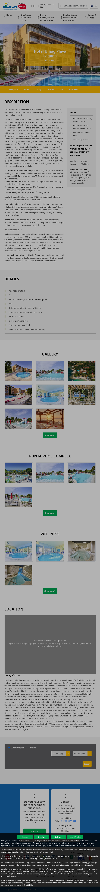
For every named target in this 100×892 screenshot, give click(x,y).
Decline (41, 837)
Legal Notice (75, 837)
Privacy (58, 837)
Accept (25, 837)
